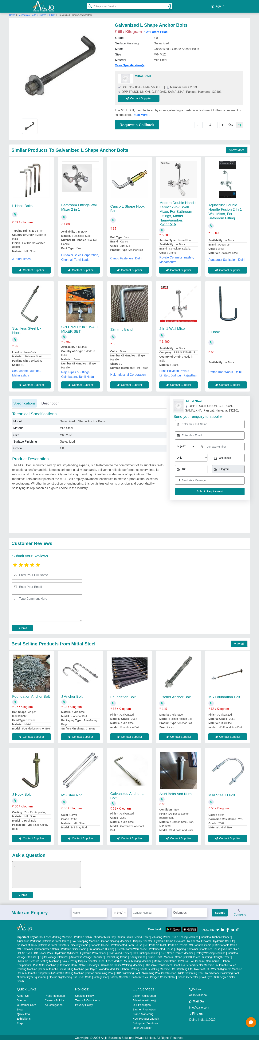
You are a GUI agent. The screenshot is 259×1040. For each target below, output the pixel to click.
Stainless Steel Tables (56, 939)
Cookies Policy (84, 994)
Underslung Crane (116, 955)
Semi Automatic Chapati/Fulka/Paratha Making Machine (51, 971)
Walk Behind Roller (138, 935)
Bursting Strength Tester (216, 955)
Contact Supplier (140, 97)
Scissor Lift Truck (27, 943)
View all (239, 642)
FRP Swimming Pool (128, 971)
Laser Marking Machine (58, 935)
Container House (210, 947)
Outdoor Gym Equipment (31, 975)
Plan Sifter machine (44, 963)
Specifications (24, 402)
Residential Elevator (199, 939)
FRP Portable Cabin (225, 943)
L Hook (214, 331)
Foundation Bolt (123, 696)
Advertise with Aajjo (144, 999)
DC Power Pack (43, 951)
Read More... (141, 113)
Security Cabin (79, 943)
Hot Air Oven (24, 951)
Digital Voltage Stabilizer (54, 955)
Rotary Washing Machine (211, 951)
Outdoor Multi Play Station (109, 935)
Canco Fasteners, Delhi (126, 257)
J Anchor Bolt (72, 695)
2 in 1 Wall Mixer (172, 327)
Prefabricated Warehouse (132, 947)
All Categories (53, 1003)
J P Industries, (21, 257)
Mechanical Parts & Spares (33, 14)
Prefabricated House (161, 947)
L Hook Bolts (22, 205)
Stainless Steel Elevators (54, 943)
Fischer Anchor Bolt (175, 696)
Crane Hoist (155, 955)
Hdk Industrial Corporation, (128, 373)
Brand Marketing (142, 1012)
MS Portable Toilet (155, 943)
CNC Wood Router (119, 951)
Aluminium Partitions (29, 939)
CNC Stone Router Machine (177, 951)
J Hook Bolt (21, 793)
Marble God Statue (165, 959)
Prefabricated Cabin (47, 947)
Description (50, 402)
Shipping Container (186, 947)
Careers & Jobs (54, 999)
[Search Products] (88, 5)
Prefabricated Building (101, 947)
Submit (22, 627)
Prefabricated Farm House (126, 943)
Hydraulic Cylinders (66, 951)
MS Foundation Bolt (224, 696)
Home (12, 14)
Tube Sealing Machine (185, 935)
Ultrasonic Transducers (158, 963)
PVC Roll (183, 959)
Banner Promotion (143, 1008)
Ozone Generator (188, 975)
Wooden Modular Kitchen (114, 967)
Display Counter (142, 939)
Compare (239, 911)
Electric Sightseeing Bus (63, 975)
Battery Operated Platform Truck (129, 975)
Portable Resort (177, 943)
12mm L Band (121, 328)
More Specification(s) (130, 64)
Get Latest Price (156, 30)
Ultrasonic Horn (67, 963)
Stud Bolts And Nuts (175, 793)
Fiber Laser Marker (110, 959)
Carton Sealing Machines (116, 939)
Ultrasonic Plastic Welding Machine (122, 963)
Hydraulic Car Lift (223, 939)
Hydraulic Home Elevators (169, 939)
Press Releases (55, 994)
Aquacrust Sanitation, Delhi (226, 258)
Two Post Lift (201, 967)
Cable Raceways (89, 963)
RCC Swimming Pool (190, 971)
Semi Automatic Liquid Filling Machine (61, 967)
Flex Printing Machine (146, 951)
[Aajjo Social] (217, 928)
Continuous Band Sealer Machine (194, 963)
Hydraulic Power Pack (93, 951)
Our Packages (141, 1003)
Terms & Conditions (87, 999)
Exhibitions (24, 1017)
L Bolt (52, 14)
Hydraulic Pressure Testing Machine (38, 959)
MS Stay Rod (72, 794)
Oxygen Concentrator (162, 975)
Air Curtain (197, 959)
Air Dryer (91, 967)
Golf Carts (85, 975)
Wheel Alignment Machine (226, 967)
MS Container (25, 947)
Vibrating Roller (161, 935)
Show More (236, 149)
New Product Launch (145, 1017)
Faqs (20, 1022)
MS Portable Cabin (200, 943)
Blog (19, 1008)
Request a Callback (137, 124)
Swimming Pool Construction (159, 971)
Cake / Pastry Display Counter (79, 959)
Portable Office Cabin (73, 947)
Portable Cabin (83, 935)
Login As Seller (141, 1026)
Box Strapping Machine (85, 939)
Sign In (217, 5)
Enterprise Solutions (145, 1022)
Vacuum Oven (230, 947)
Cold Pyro (206, 975)
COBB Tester (192, 955)
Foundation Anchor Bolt (31, 695)
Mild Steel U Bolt (221, 794)
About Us (23, 994)
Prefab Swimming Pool (99, 971)
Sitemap (22, 999)
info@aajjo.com (199, 1006)
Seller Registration (144, 994)
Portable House (99, 943)
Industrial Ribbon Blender (215, 935)
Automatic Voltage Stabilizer (87, 955)
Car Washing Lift (182, 967)
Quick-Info (23, 1012)
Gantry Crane (138, 955)
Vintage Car (101, 975)
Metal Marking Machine (138, 959)
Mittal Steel (143, 75)
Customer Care (26, 1003)
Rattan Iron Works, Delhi (224, 370)
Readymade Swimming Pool (222, 971)
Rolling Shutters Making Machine (150, 967)
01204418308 (198, 994)
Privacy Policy (84, 1003)
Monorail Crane (173, 955)
